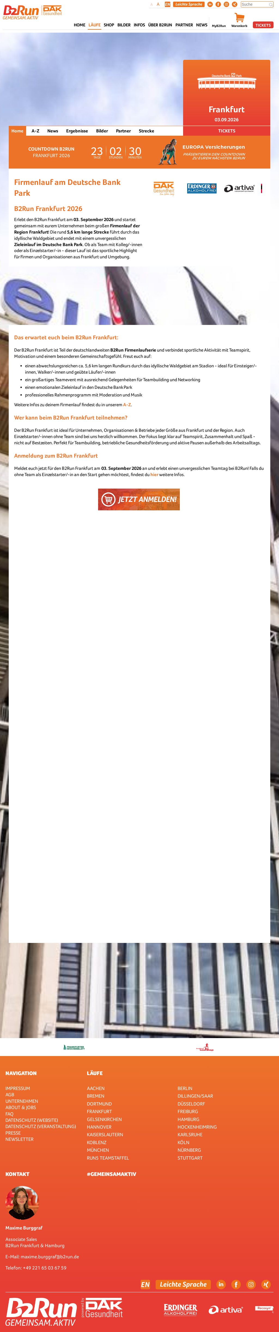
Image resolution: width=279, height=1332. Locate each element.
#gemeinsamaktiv (111, 1174)
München (98, 1150)
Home (79, 24)
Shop (109, 24)
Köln (183, 1142)
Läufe (95, 1073)
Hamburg (188, 1119)
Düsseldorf (191, 1104)
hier (154, 474)
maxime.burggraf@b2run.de (50, 1256)
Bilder (124, 24)
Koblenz (96, 1142)
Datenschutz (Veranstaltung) (40, 1126)
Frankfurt (99, 1111)
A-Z (35, 130)
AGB (9, 1094)
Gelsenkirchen (104, 1119)
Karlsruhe (190, 1134)
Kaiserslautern (105, 1134)
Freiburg (188, 1111)
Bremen (95, 1096)
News (201, 24)
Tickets (263, 25)
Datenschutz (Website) (31, 1120)
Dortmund (99, 1104)
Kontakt (17, 1174)
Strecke (146, 130)
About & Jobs (20, 1107)
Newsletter (19, 1139)
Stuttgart (190, 1158)
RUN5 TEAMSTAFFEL (108, 1158)
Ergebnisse (77, 130)
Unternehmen (21, 1101)
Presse (13, 1133)
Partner (123, 130)
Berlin (185, 1088)
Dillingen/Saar (195, 1096)
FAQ (9, 1114)
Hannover (99, 1127)
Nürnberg (189, 1150)
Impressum (17, 1088)
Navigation (21, 1073)
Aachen (96, 1088)
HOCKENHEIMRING (197, 1127)
